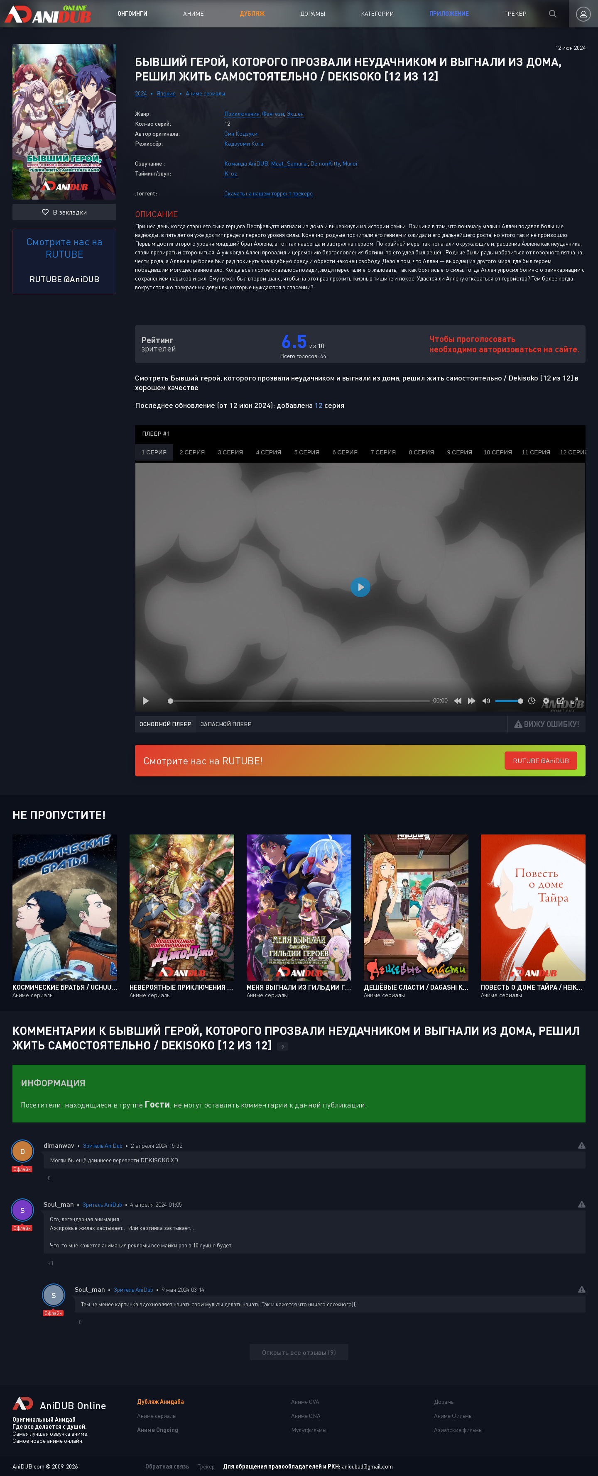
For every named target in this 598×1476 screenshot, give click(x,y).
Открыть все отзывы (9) (299, 1352)
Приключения (242, 113)
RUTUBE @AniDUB (64, 279)
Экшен (295, 113)
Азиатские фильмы (458, 1429)
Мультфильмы (308, 1429)
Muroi (349, 163)
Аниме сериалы (205, 93)
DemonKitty (325, 163)
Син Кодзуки (240, 133)
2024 (141, 93)
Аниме (193, 13)
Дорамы (312, 13)
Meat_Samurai (289, 163)
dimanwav (59, 1145)
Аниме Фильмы (453, 1415)
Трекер (515, 13)
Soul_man (59, 1204)
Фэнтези (273, 113)
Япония (166, 93)
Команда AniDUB (246, 163)
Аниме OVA (305, 1401)
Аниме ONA (306, 1415)
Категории (377, 13)
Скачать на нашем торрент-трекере (268, 193)
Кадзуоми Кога (243, 143)
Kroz (230, 173)
